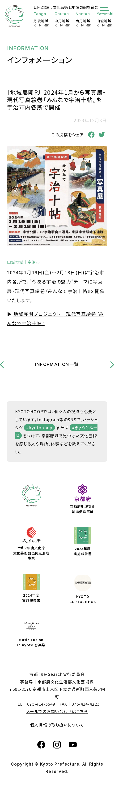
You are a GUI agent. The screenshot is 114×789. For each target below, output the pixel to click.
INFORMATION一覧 (57, 364)
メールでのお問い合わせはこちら (57, 711)
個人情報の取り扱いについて (57, 725)
